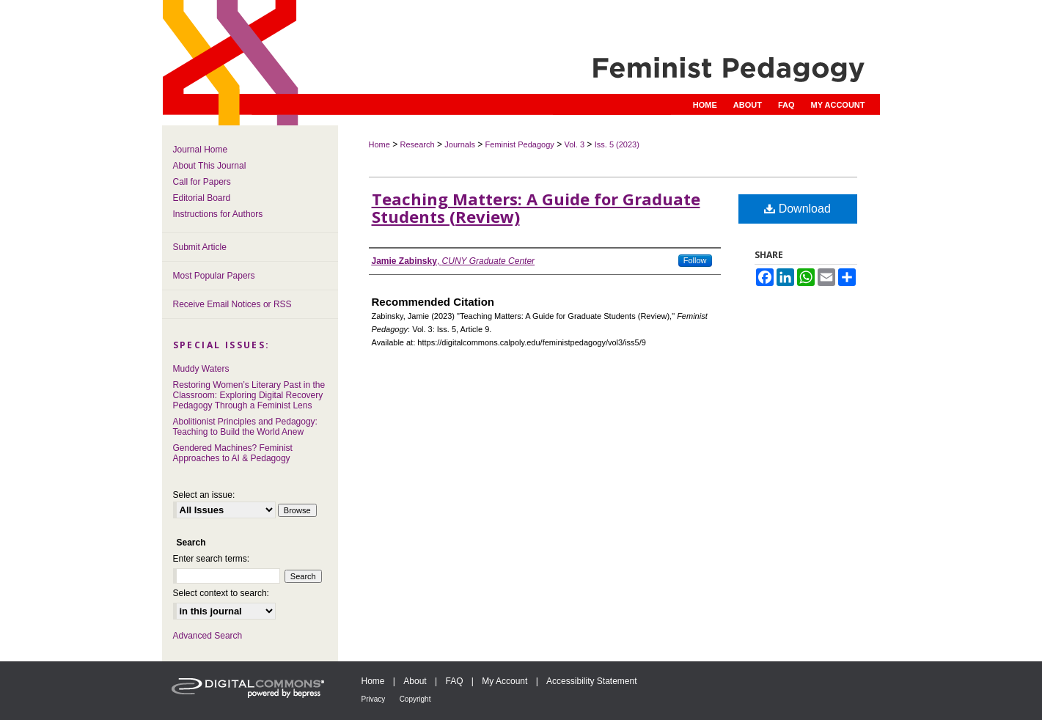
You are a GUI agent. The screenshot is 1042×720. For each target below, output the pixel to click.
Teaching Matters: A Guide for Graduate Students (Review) (536, 207)
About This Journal (209, 166)
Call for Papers (202, 182)
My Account (504, 681)
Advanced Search (208, 636)
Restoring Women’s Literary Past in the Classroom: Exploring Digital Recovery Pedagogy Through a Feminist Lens (249, 395)
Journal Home (200, 149)
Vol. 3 (574, 144)
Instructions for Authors (218, 214)
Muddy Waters (201, 369)
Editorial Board (202, 198)
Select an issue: (204, 495)
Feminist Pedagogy (519, 144)
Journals (459, 144)
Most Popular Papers (214, 276)
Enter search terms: (211, 559)
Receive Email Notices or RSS (232, 304)
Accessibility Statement (591, 681)
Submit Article (200, 247)
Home (379, 144)
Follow (695, 260)
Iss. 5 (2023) (617, 144)
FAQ (454, 681)
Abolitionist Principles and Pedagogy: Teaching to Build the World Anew (245, 426)
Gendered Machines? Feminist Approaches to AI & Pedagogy (233, 453)
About (414, 681)
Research (417, 144)
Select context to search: (221, 593)
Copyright (415, 699)
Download (797, 208)
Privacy (374, 699)
